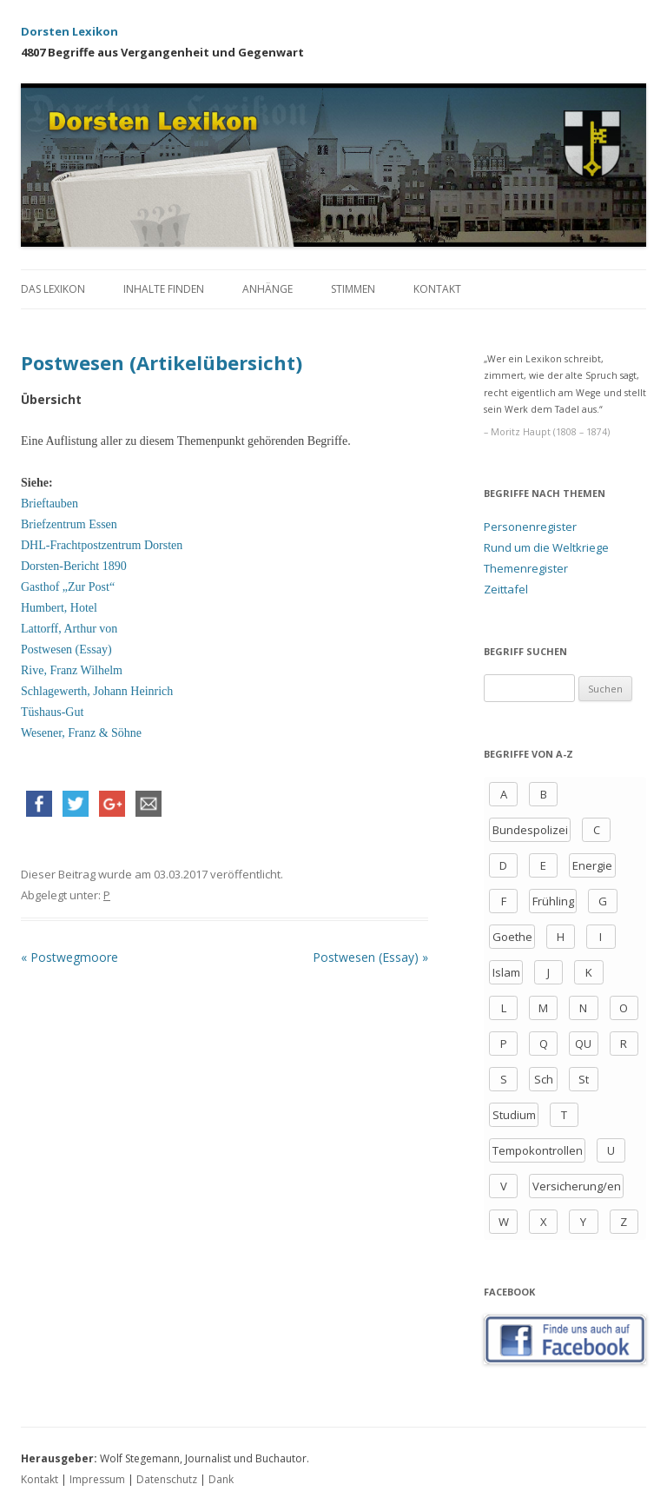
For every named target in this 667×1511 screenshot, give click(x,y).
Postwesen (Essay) (66, 649)
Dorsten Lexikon (69, 31)
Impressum (97, 1479)
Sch (543, 1079)
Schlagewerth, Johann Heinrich (97, 691)
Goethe (512, 936)
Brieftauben (49, 503)
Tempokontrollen (537, 1150)
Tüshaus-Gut (52, 712)
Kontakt (437, 289)
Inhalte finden (163, 289)
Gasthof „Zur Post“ (68, 586)
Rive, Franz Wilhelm (71, 670)
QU (583, 1043)
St (583, 1079)
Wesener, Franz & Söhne (81, 732)
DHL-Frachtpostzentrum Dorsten (101, 545)
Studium (514, 1115)
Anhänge (267, 289)
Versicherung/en (576, 1186)
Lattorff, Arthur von (69, 628)
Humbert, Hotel (59, 607)
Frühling (553, 901)
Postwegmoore (69, 957)
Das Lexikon (53, 289)
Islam (506, 972)
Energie (592, 865)
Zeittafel (506, 589)
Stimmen (353, 289)
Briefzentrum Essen (69, 524)
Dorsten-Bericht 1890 (74, 566)
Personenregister (530, 526)
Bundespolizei (530, 830)
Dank (221, 1479)
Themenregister (526, 568)
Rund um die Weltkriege (546, 547)
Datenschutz (166, 1479)
